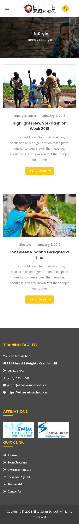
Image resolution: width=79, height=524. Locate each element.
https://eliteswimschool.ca (26, 392)
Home (31, 40)
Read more (38, 170)
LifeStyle (20, 116)
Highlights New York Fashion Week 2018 (40, 126)
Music (32, 116)
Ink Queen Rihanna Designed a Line (39, 254)
